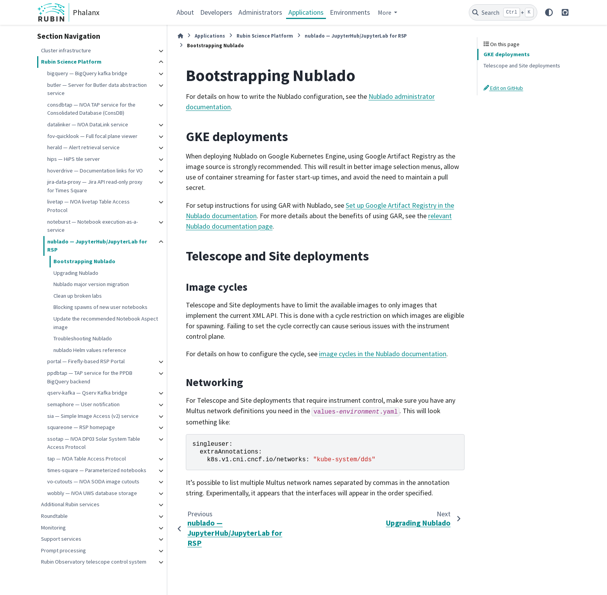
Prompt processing (63, 550)
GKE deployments (507, 54)
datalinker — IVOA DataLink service (87, 124)
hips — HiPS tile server (73, 158)
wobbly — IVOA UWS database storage (92, 493)
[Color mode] (549, 12)
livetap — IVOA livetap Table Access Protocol (88, 206)
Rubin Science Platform (71, 61)
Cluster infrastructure (66, 50)
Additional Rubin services (70, 504)
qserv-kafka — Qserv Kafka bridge (87, 392)
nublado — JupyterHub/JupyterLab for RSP (97, 246)
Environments (350, 12)
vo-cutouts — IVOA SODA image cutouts (93, 481)
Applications (306, 12)
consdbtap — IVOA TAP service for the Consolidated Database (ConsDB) (91, 109)
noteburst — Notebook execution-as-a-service (92, 226)
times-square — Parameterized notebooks (96, 470)
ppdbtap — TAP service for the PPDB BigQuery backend (89, 377)
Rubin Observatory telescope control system (93, 561)
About (185, 12)
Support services (61, 538)
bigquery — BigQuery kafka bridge (87, 73)
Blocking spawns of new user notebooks (100, 307)
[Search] (503, 12)
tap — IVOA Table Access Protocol (86, 458)
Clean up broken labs (77, 295)
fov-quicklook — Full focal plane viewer (92, 136)
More (385, 12)
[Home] (180, 36)
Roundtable (54, 515)
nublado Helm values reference (89, 350)
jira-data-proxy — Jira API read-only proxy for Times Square (94, 186)
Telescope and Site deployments (522, 65)
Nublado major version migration (91, 284)
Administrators (260, 12)
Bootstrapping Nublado (84, 261)
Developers (216, 12)
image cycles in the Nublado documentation (382, 353)
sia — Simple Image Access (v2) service (93, 415)
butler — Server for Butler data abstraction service (97, 89)
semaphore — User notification (83, 404)
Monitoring (53, 527)
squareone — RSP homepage (81, 427)
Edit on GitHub (503, 88)
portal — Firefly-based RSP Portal (86, 361)
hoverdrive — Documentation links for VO (95, 170)
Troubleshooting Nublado (82, 338)
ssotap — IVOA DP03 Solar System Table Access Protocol (93, 443)
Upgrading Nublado (75, 272)
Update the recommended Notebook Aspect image (105, 323)
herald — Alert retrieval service (83, 147)
